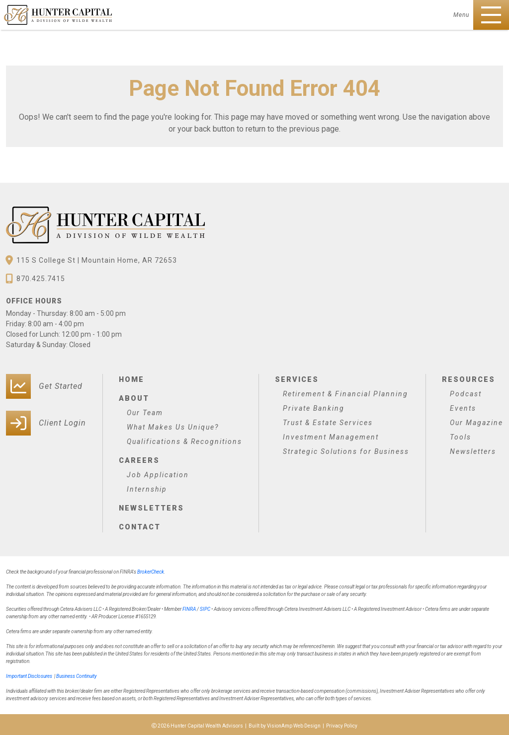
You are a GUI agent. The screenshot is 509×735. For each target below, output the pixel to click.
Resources (468, 379)
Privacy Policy (341, 723)
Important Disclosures (29, 673)
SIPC (205, 606)
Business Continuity (76, 673)
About (133, 397)
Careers (139, 459)
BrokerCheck (150, 569)
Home (131, 379)
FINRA (189, 606)
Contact (139, 524)
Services (296, 379)
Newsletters (150, 506)
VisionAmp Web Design (294, 723)
